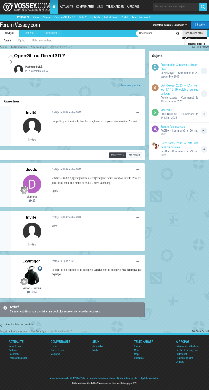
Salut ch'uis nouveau (173, 127)
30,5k (32, 292)
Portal (124, 17)
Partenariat (181, 354)
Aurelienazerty (169, 97)
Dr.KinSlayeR (168, 73)
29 (32, 200)
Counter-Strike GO (64, 17)
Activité (29, 33)
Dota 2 (83, 17)
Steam (47, 17)
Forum (54, 346)
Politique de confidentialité (84, 383)
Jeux (100, 7)
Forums (7, 41)
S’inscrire (200, 25)
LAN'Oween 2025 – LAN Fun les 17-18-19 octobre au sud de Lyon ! (179, 90)
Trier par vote (117, 155)
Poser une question (130, 85)
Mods (95, 350)
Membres (55, 354)
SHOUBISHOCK (169, 114)
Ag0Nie (165, 130)
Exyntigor (31, 261)
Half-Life (95, 17)
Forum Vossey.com (20, 26)
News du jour (15, 346)
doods (31, 169)
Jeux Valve (97, 346)
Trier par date (134, 155)
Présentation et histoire (187, 346)
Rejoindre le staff (184, 358)
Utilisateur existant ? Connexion (170, 25)
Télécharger (115, 7)
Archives (13, 350)
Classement (51, 33)
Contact (179, 362)
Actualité (66, 7)
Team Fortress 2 (141, 17)
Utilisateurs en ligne (42, 41)
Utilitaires (138, 358)
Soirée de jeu (57, 350)
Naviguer (9, 33)
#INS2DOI (166, 110)
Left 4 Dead (111, 17)
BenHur (165, 151)
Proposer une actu (18, 358)
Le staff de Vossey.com (187, 350)
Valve (36, 17)
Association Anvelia (60, 378)
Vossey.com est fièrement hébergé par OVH (117, 383)
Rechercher (14, 354)
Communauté (85, 7)
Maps (136, 354)
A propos (133, 7)
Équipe (21, 41)
